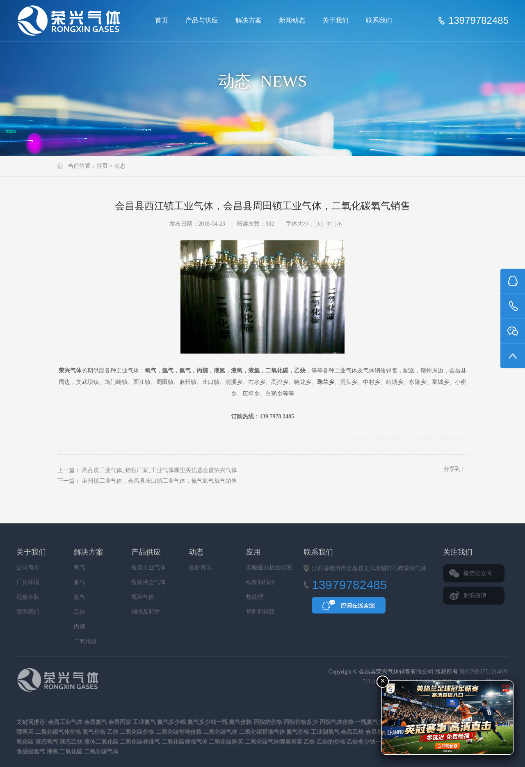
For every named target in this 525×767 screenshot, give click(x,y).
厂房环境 (27, 582)
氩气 (79, 582)
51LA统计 (375, 681)
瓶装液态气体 (148, 582)
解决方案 (248, 20)
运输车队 (27, 597)
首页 (161, 20)
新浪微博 (474, 595)
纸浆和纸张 (260, 582)
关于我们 (335, 20)
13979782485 (478, 20)
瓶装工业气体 (148, 567)
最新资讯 (200, 567)
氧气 (79, 567)
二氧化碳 (85, 641)
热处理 (254, 597)
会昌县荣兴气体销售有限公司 (72, 20)
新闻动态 (292, 20)
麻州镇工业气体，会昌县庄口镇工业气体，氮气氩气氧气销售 (159, 481)
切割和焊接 (260, 612)
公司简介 (27, 567)
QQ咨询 (349, 608)
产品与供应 (201, 20)
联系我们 (379, 20)
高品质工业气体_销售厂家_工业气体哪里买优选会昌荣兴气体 (159, 470)
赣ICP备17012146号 (484, 672)
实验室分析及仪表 (269, 567)
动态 (120, 166)
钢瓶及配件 (145, 612)
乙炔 (79, 612)
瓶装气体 (142, 597)
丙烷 (79, 626)
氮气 (79, 597)
